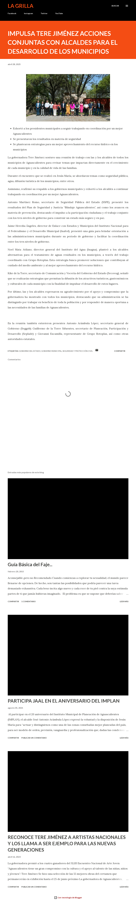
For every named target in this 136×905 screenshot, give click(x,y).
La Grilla (20, 6)
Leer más (124, 601)
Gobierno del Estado (30, 351)
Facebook (12, 13)
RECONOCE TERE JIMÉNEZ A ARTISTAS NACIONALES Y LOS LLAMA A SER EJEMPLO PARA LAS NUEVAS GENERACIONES (67, 843)
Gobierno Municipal (51, 351)
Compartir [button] (119, 351)
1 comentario (28, 601)
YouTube (59, 13)
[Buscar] (115, 5)
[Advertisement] (68, 448)
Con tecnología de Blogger (68, 897)
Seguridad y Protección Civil (78, 351)
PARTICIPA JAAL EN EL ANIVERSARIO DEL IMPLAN (64, 701)
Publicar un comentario (34, 738)
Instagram (28, 13)
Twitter (44, 13)
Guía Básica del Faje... (30, 564)
